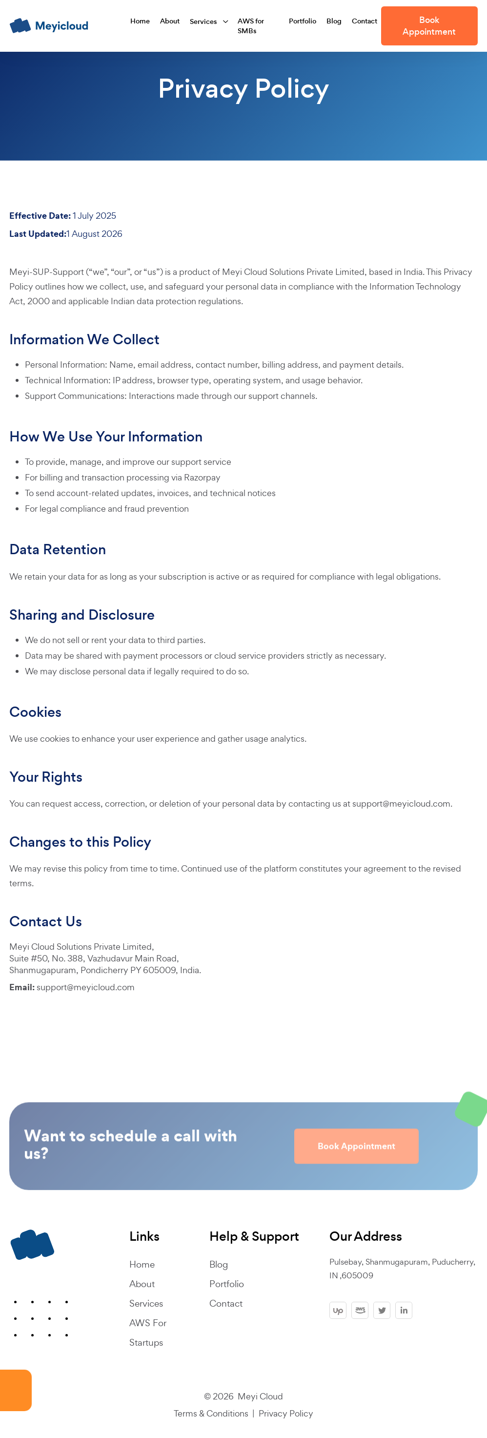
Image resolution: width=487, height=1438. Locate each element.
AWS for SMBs (251, 26)
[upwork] (337, 1310)
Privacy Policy (286, 1413)
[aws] (359, 1310)
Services (203, 21)
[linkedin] (403, 1310)
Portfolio (302, 21)
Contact (364, 21)
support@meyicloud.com (401, 803)
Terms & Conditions (211, 1413)
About (170, 21)
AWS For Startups (147, 1333)
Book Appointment (429, 26)
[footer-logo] (32, 1244)
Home (140, 21)
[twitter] (381, 1310)
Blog (334, 21)
